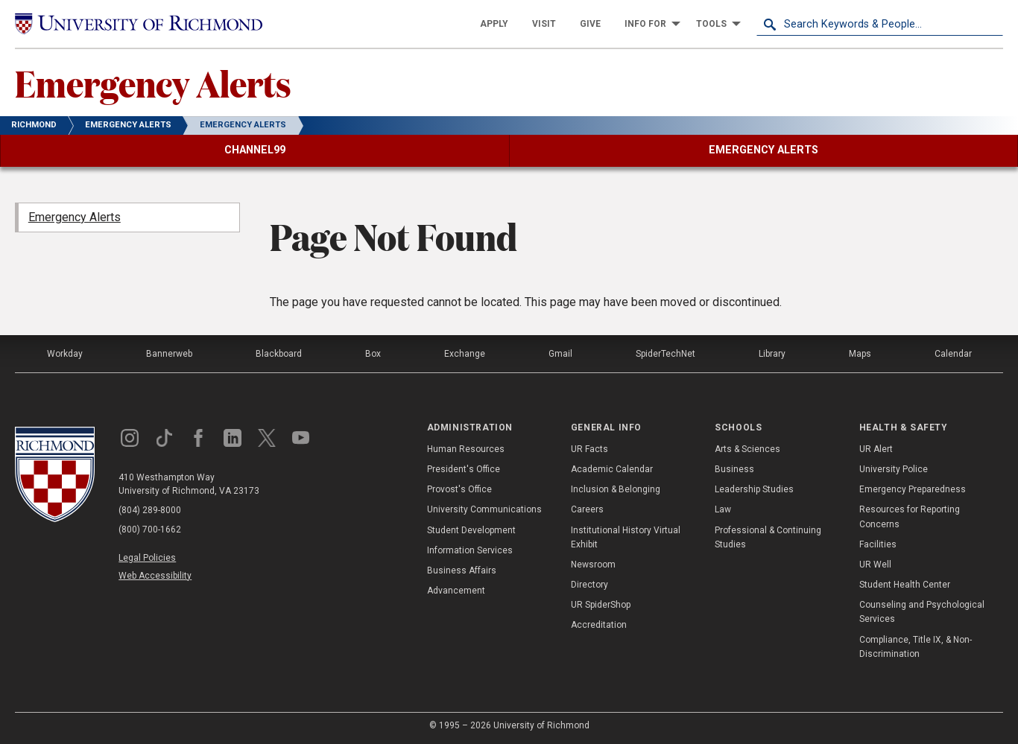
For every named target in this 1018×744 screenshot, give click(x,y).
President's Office (463, 469)
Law (723, 509)
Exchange (464, 354)
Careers (587, 509)
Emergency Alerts (153, 82)
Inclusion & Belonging (615, 489)
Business (734, 469)
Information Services (470, 550)
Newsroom (593, 564)
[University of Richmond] (138, 23)
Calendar (953, 354)
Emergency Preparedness (912, 489)
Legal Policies (147, 558)
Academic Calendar (612, 469)
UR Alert (876, 449)
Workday (65, 354)
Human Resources (466, 449)
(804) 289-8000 (149, 510)
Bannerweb (169, 354)
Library (772, 354)
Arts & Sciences (747, 449)
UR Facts (589, 449)
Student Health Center (904, 584)
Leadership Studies (754, 489)
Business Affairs (461, 570)
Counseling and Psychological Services (921, 612)
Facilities (878, 544)
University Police (893, 469)
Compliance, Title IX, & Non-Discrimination (915, 647)
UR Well (875, 564)
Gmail (560, 354)
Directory (589, 584)
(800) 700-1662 (149, 529)
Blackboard (279, 354)
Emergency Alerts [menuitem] (74, 217)
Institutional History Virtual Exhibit (625, 537)
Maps (860, 354)
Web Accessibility (155, 575)
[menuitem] (494, 23)
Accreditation (599, 625)
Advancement (456, 590)
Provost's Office (459, 489)
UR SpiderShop (600, 605)
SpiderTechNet (665, 354)
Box (373, 354)
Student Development (471, 530)
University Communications (484, 509)
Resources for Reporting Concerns (909, 516)
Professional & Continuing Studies (768, 537)
